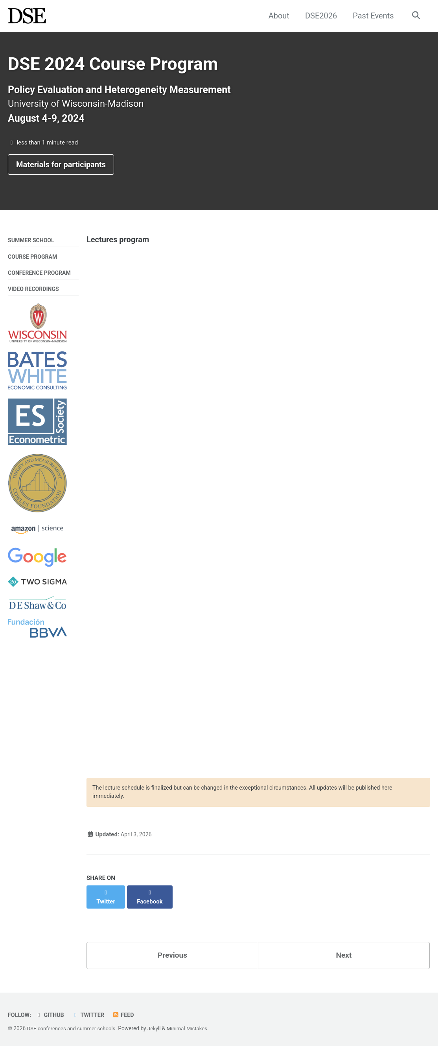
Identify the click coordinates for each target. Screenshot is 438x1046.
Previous (172, 952)
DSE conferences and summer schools (73, 1026)
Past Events (371, 15)
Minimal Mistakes (192, 1026)
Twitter (91, 1012)
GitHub (51, 1012)
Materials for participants (61, 168)
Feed (127, 1012)
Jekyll (159, 1026)
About (277, 15)
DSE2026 (319, 15)
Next (344, 952)
